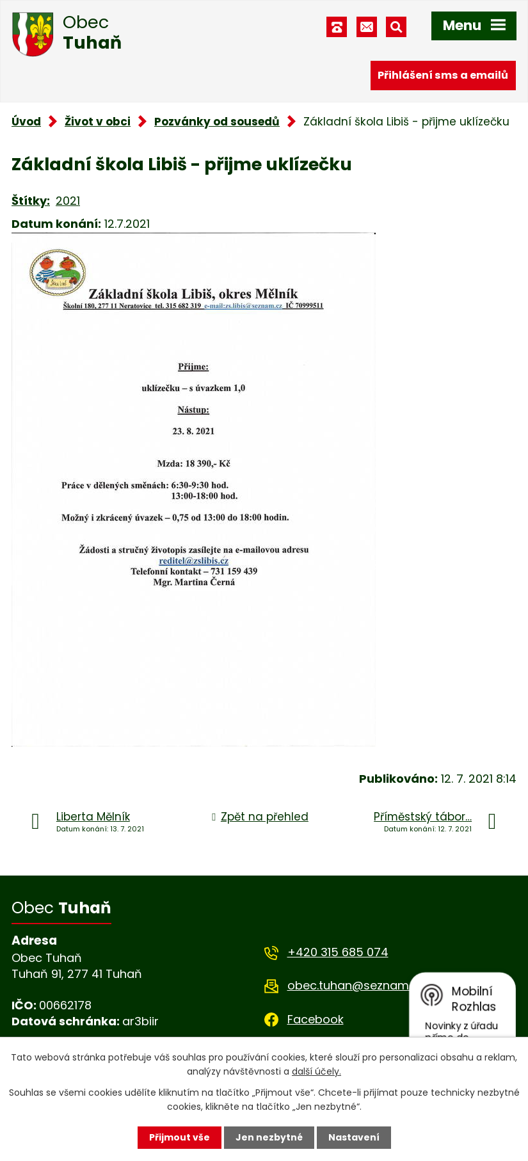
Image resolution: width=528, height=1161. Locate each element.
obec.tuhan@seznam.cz (355, 985)
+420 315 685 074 (337, 952)
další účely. (316, 1071)
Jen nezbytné (269, 1137)
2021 (68, 201)
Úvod (26, 121)
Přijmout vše (179, 1137)
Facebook (315, 1019)
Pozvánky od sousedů (217, 121)
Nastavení (354, 1137)
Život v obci (98, 121)
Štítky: (31, 201)
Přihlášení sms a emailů (443, 75)
